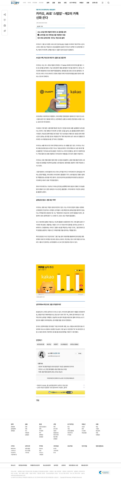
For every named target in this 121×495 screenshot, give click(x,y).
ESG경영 (35, 2)
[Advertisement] (60, 254)
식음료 (97, 428)
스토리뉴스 (13, 450)
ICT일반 (69, 434)
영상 (40, 450)
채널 (97, 426)
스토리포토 (55, 450)
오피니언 (94, 3)
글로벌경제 (13, 428)
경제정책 (13, 426)
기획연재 (41, 454)
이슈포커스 (13, 452)
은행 (26, 426)
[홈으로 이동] (15, 2)
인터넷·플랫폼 (71, 430)
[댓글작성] (5, 20)
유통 (88, 3)
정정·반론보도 (100, 446)
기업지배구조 (14, 454)
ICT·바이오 (73, 3)
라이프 (29, 2)
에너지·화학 (55, 434)
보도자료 (70, 446)
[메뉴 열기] (102, 2)
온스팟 (54, 448)
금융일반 (27, 434)
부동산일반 (84, 432)
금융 (53, 3)
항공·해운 (55, 436)
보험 (26, 428)
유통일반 (98, 434)
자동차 (54, 430)
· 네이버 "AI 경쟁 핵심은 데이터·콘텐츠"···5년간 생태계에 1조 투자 (56, 366)
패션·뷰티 (98, 430)
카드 (26, 430)
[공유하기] (5, 14)
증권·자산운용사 (42, 426)
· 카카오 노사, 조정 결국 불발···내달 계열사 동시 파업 (52, 369)
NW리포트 (13, 448)
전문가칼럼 (27, 448)
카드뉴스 (41, 452)
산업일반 (55, 439)
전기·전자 (55, 428)
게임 (68, 428)
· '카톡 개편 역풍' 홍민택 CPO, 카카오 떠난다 (50, 372)
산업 (65, 3)
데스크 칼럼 (27, 450)
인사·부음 (84, 446)
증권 (59, 3)
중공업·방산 (55, 432)
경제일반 (13, 430)
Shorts (41, 448)
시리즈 (24, 2)
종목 (40, 428)
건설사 (83, 426)
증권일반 (41, 436)
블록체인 (41, 434)
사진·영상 (41, 2)
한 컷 (54, 452)
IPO (40, 432)
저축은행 (27, 432)
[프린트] (5, 25)
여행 (97, 432)
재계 (54, 426)
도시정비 (84, 430)
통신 (68, 426)
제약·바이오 (70, 432)
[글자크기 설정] (5, 31)
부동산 (81, 3)
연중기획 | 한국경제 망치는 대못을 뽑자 (45, 9)
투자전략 (41, 430)
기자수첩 (27, 452)
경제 (48, 3)
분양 (83, 428)
